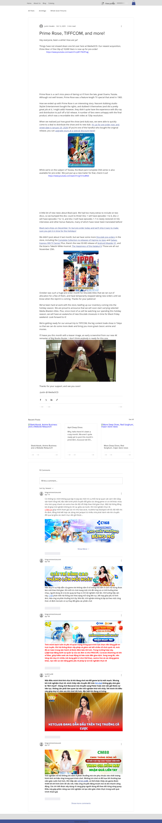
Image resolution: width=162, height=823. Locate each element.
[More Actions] (121, 493)
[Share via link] (57, 400)
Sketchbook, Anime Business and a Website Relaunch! (43, 446)
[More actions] (121, 26)
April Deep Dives (75, 427)
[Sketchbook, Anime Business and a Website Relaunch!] (44, 433)
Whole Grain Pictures (58, 11)
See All (131, 419)
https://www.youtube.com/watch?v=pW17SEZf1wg (67, 52)
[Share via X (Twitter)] (46, 400)
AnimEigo (42, 11)
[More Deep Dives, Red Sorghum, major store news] (117, 433)
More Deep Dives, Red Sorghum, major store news (116, 446)
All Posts (31, 11)
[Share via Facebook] (40, 400)
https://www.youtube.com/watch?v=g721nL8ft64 (68, 175)
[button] (37, 3)
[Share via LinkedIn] (51, 400)
